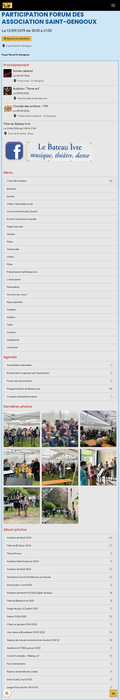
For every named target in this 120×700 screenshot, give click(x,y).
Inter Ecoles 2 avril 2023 (60, 585)
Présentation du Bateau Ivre (22, 271)
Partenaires (13, 286)
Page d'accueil (15, 226)
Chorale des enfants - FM (30, 106)
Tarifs (10, 324)
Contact (11, 332)
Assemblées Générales (60, 365)
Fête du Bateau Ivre (16, 123)
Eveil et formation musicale (21, 219)
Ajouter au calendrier (16, 38)
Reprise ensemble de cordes (60, 672)
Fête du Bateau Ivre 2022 (60, 601)
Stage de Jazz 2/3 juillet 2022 (60, 609)
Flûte (9, 264)
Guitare (11, 234)
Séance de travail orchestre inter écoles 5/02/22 (60, 640)
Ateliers (11, 317)
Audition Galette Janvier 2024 (60, 561)
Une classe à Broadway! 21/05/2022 (60, 632)
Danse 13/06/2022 (60, 616)
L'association (14, 279)
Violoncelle (13, 249)
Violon (10, 256)
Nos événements (60, 664)
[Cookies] (7, 693)
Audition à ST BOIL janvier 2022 (60, 648)
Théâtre (11, 309)
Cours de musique (16, 180)
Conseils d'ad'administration (60, 397)
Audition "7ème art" (26, 88)
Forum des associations (60, 381)
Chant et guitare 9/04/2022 (60, 624)
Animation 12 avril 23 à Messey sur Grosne (60, 577)
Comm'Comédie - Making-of (60, 656)
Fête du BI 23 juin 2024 (60, 545)
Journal (10, 196)
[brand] (8, 5)
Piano (10, 241)
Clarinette (12, 347)
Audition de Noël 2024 (60, 538)
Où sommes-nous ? (17, 294)
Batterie (11, 188)
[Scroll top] (113, 693)
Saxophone (13, 339)
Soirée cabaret (23, 71)
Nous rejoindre (15, 302)
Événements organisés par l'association (60, 373)
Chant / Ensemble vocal (20, 203)
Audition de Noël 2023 (60, 569)
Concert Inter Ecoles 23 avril (22, 211)
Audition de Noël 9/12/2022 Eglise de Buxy (60, 593)
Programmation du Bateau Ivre (60, 389)
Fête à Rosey (60, 553)
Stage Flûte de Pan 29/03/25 (60, 687)
